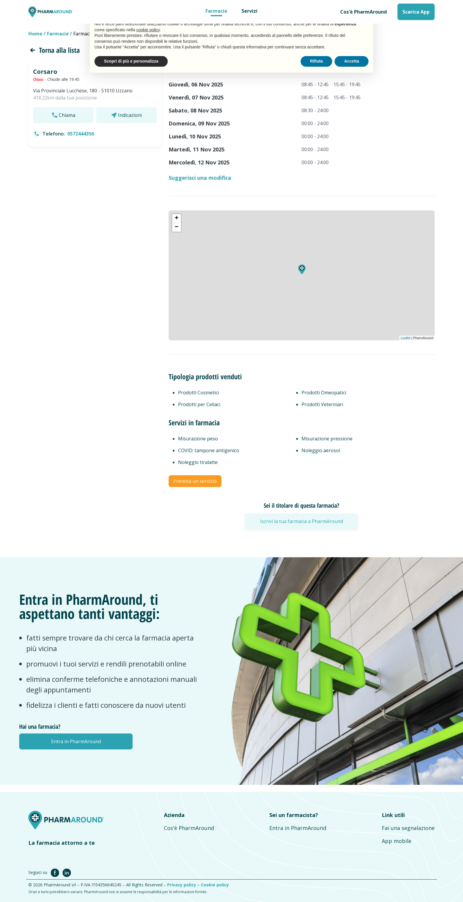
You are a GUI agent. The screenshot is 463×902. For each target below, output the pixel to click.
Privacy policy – (184, 885)
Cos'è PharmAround (363, 12)
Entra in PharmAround (297, 827)
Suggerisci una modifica (200, 177)
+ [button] (177, 218)
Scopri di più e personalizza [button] (131, 61)
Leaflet (405, 338)
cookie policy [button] (148, 29)
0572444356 (80, 133)
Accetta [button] (351, 61)
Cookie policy (215, 885)
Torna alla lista (54, 50)
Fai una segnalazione (408, 827)
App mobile (396, 840)
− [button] (177, 227)
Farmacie (216, 11)
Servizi (249, 11)
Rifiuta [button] (316, 61)
